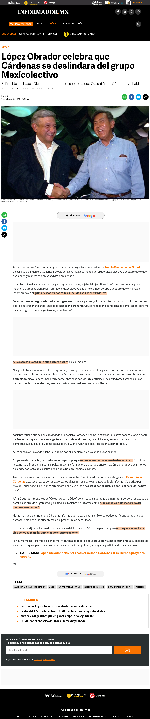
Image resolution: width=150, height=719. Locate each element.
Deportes (63, 717)
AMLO (52, 587)
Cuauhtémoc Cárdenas (120, 587)
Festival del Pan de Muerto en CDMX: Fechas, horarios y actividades (63, 611)
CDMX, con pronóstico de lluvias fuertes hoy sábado (53, 621)
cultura (115, 717)
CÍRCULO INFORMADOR (83, 34)
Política (140, 587)
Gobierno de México (94, 587)
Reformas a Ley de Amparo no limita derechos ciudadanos (56, 606)
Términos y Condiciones (44, 660)
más (82, 24)
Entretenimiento (97, 717)
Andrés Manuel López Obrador (123, 267)
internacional (47, 717)
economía (128, 717)
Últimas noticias (20, 24)
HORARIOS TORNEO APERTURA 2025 (37, 34)
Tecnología (78, 717)
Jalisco (41, 24)
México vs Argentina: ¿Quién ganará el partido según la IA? (57, 616)
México (54, 24)
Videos (68, 23)
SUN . (7, 96)
